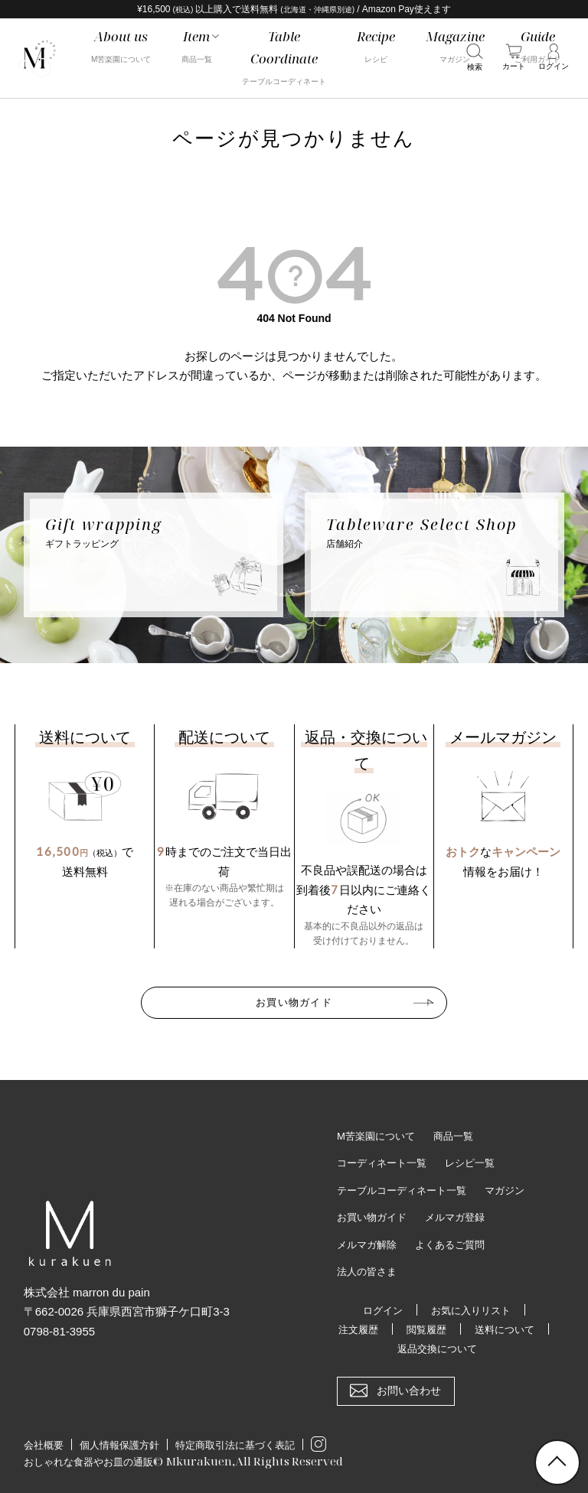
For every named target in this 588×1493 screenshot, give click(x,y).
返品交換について (483, 1346)
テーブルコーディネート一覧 (406, 1187)
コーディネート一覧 (385, 1159)
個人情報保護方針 (119, 1443)
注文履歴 (401, 1327)
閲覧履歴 (472, 1327)
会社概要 (44, 1443)
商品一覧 (460, 1132)
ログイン (379, 1308)
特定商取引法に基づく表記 (235, 1443)
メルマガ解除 (369, 1242)
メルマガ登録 (462, 1214)
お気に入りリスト (472, 1308)
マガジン (516, 1187)
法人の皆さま (369, 1269)
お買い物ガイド (294, 1000)
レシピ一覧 (478, 1159)
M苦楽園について (379, 1132)
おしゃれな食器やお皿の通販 (98, 1460)
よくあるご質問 (457, 1242)
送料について (380, 1346)
